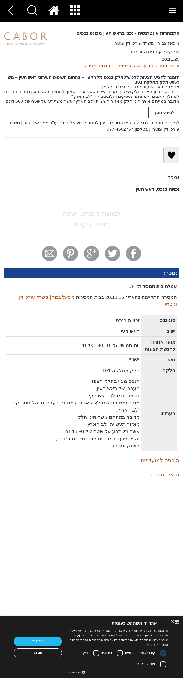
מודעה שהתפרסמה (135, 65)
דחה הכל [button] (38, 653)
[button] (118, 672)
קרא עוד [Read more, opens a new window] (147, 645)
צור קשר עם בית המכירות (155, 51)
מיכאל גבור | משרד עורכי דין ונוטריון (145, 43)
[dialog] (91, 647)
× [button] (173, 622)
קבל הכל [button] (38, 641)
